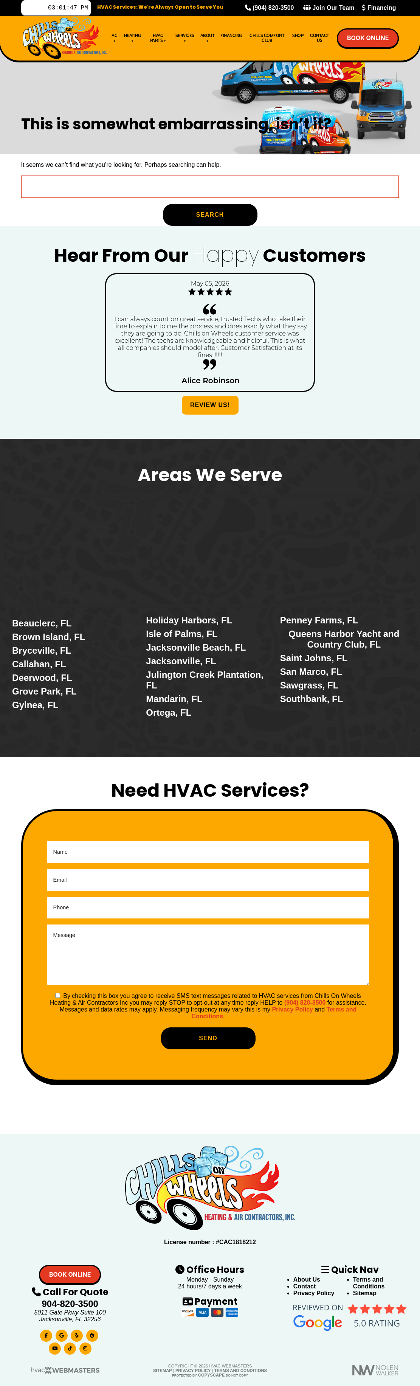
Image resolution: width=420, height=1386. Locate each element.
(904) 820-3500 (269, 8)
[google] (62, 1334)
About (207, 39)
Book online (368, 39)
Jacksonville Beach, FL (196, 647)
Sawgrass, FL (309, 685)
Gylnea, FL (35, 705)
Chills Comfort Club (267, 39)
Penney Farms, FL (319, 620)
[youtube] (55, 1347)
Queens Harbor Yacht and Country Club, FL (343, 639)
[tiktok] (70, 1347)
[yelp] (77, 1334)
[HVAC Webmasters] (64, 1372)
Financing (379, 8)
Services (184, 39)
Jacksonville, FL (181, 661)
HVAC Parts (158, 39)
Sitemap (365, 1293)
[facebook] (46, 1334)
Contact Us (319, 39)
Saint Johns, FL (314, 658)
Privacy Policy (292, 1009)
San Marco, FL (311, 672)
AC (114, 39)
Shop (297, 37)
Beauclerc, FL (41, 623)
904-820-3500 (70, 1304)
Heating (132, 39)
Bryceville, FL (41, 650)
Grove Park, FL (44, 691)
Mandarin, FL (174, 699)
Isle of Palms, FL (181, 634)
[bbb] (92, 1334)
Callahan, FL (39, 664)
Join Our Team (328, 8)
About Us (306, 1279)
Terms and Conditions (369, 1283)
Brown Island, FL (48, 637)
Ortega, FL (168, 712)
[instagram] (85, 1347)
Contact (304, 1286)
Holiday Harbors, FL (189, 620)
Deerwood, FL (42, 678)
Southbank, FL (311, 699)
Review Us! (210, 405)
